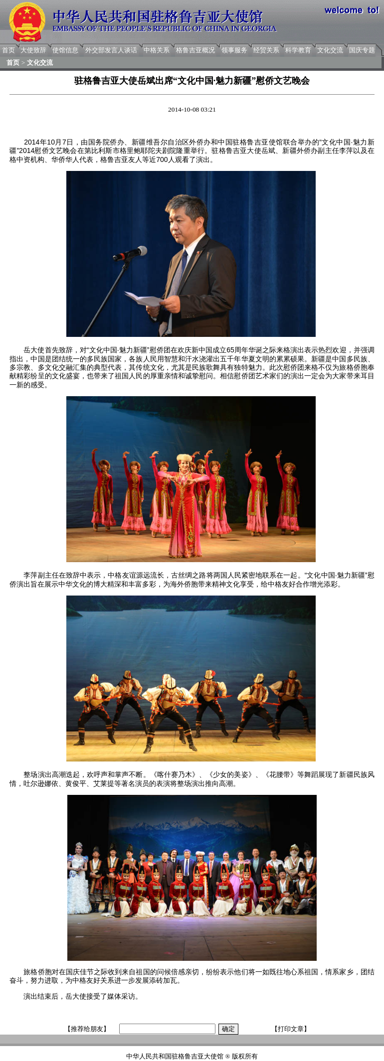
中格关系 (157, 50)
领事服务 (234, 50)
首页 (8, 50)
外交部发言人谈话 (111, 50)
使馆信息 (65, 50)
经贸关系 (266, 50)
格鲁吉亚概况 (195, 50)
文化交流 (330, 50)
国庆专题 (362, 50)
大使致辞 (33, 50)
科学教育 (298, 50)
